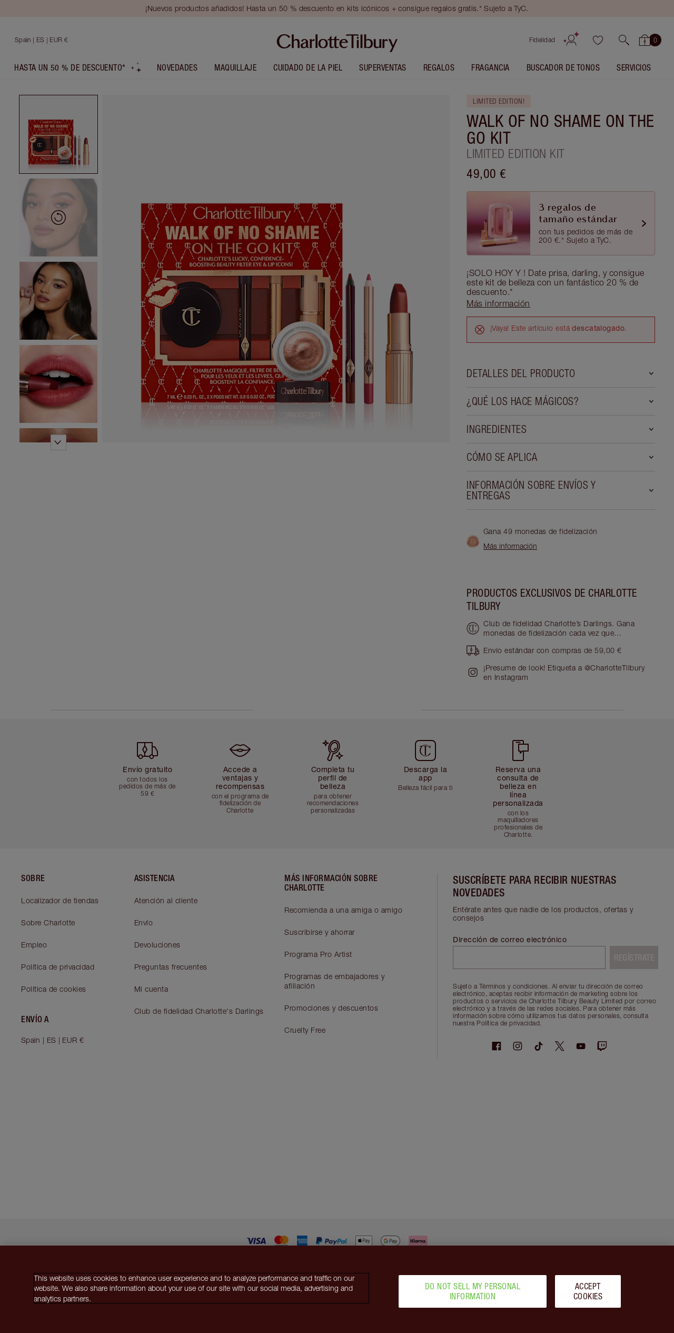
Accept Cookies (588, 1291)
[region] (337, 1289)
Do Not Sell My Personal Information (473, 1291)
